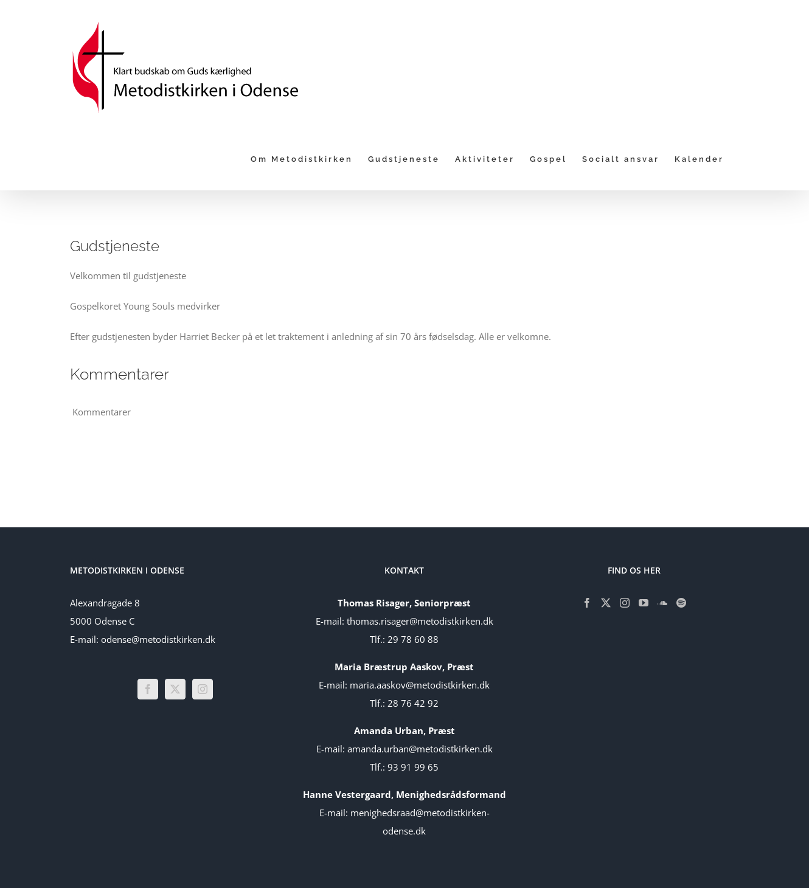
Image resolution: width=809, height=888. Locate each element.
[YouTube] (643, 603)
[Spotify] (681, 603)
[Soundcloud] (662, 603)
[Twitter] (175, 689)
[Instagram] (202, 689)
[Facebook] (147, 689)
